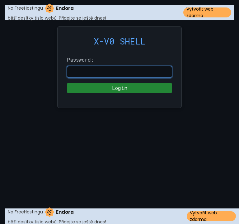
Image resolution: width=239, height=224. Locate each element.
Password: (80, 59)
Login (119, 88)
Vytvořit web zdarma (199, 12)
